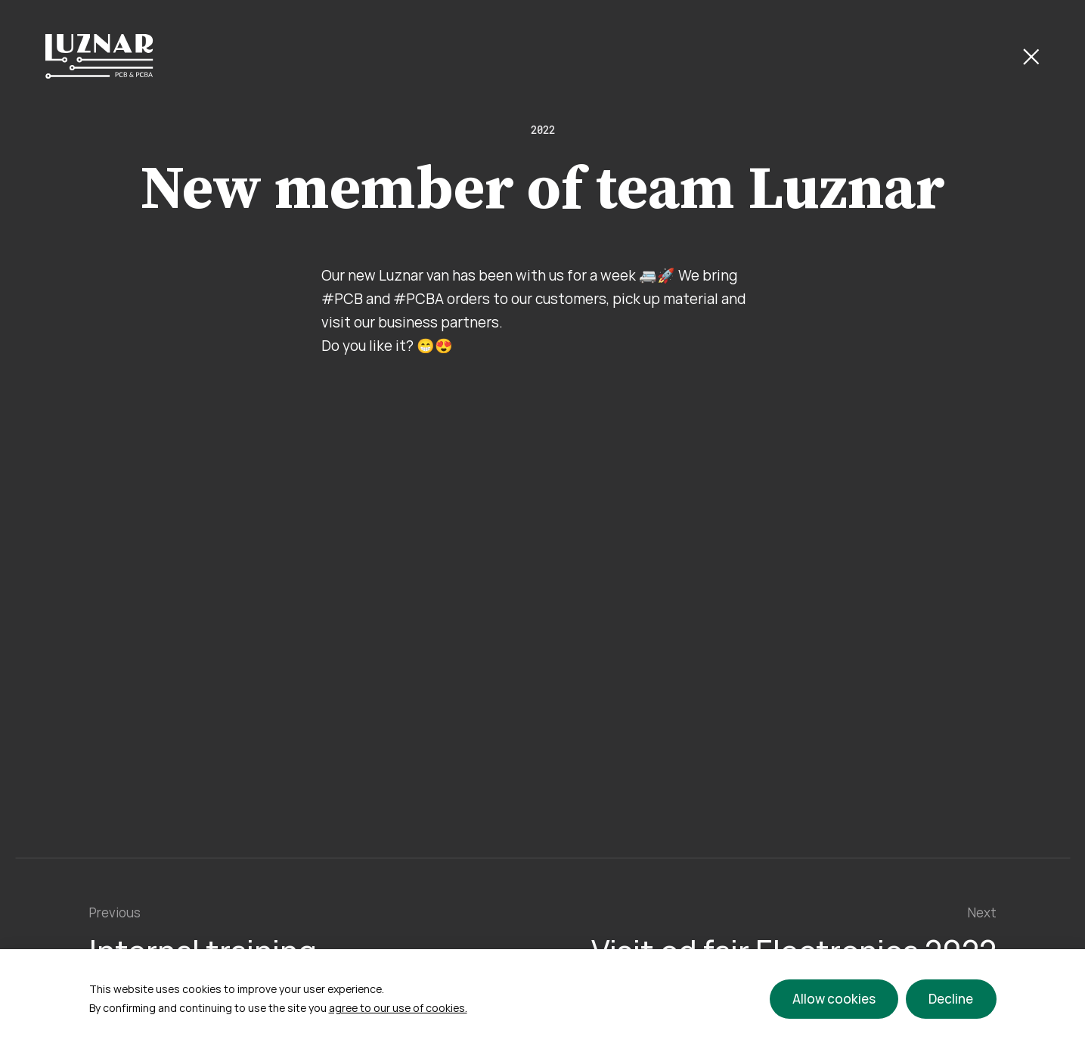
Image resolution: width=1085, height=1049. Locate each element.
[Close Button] (1031, 56)
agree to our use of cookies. (398, 1008)
